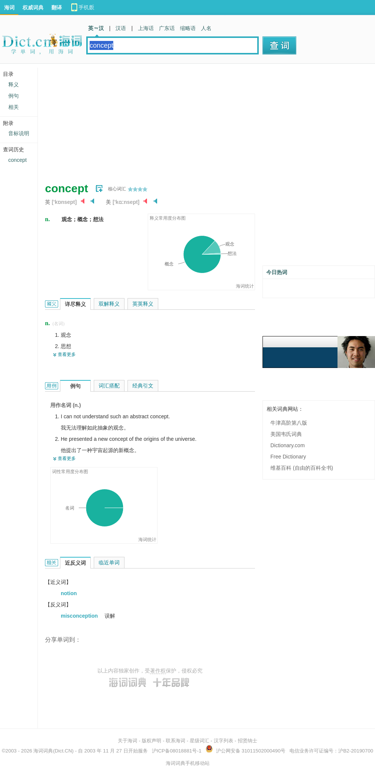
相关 (13, 107)
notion (69, 593)
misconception (80, 616)
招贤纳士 (247, 740)
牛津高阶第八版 (288, 423)
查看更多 (67, 354)
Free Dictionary (288, 457)
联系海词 (175, 740)
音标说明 (18, 133)
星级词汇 (199, 740)
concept (17, 160)
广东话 (167, 28)
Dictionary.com (287, 445)
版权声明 (151, 740)
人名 (206, 28)
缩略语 (188, 28)
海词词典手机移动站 (188, 763)
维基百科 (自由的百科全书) (301, 468)
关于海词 (127, 740)
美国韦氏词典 (286, 434)
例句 (13, 96)
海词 (9, 8)
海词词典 (43, 751)
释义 (13, 84)
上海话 (146, 28)
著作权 (158, 671)
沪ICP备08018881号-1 (176, 751)
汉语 (121, 28)
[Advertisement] (152, 120)
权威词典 (33, 8)
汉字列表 (223, 740)
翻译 (56, 8)
